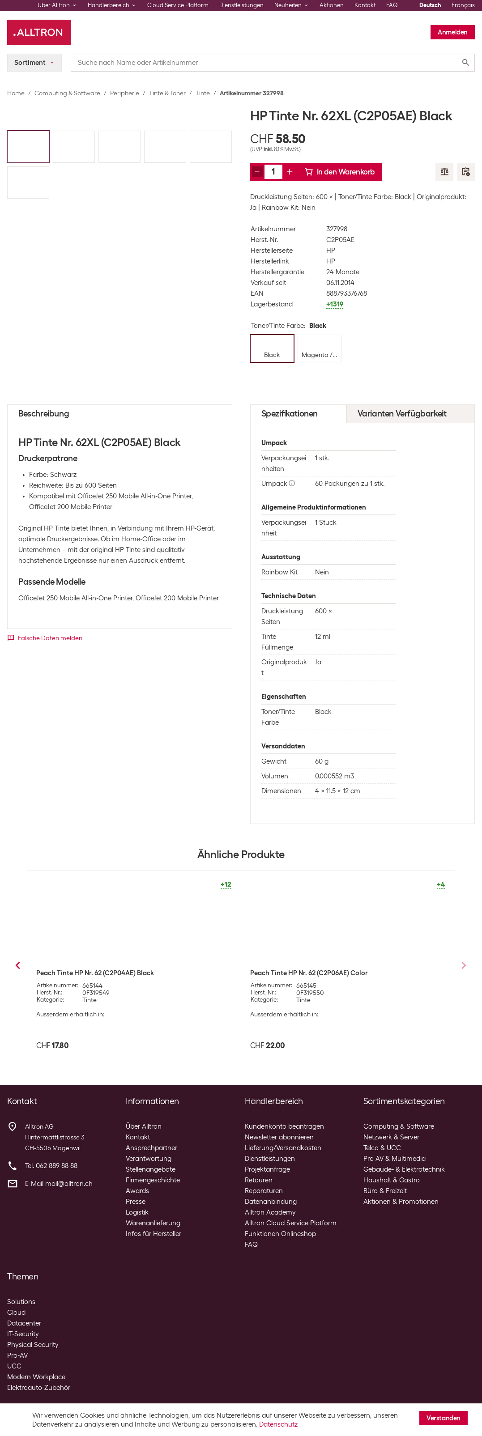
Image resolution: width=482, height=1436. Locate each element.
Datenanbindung (271, 1202)
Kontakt (364, 5)
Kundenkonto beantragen (284, 1126)
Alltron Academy (270, 1212)
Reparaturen (264, 1191)
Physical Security (33, 1345)
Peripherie (124, 93)
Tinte (203, 93)
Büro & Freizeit (385, 1191)
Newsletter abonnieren (279, 1137)
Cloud (16, 1313)
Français (463, 5)
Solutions (21, 1302)
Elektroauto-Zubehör (38, 1388)
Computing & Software (67, 93)
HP (330, 250)
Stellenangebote (150, 1169)
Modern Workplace (36, 1377)
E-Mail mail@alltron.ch (59, 1184)
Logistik (137, 1212)
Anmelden (453, 32)
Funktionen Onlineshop (280, 1234)
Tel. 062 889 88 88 (51, 1166)
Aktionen (332, 5)
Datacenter (24, 1323)
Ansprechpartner (151, 1148)
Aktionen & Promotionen (401, 1202)
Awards (137, 1191)
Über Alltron (144, 1126)
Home (16, 93)
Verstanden (444, 1418)
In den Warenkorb (339, 171)
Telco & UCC (382, 1148)
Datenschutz (278, 1424)
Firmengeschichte (153, 1180)
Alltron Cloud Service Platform (291, 1223)
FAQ (392, 5)
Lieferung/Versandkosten (283, 1148)
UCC (14, 1366)
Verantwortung (148, 1159)
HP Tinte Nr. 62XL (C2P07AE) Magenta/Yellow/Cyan (114, 973)
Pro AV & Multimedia (394, 1159)
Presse (135, 1202)
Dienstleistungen (241, 5)
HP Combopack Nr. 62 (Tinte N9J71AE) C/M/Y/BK (324, 973)
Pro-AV (17, 1355)
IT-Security (23, 1334)
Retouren (259, 1180)
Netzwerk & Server (391, 1137)
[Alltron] (39, 32)
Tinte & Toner (167, 93)
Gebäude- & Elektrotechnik (404, 1169)
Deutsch (430, 5)
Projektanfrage (267, 1169)
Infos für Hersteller (153, 1234)
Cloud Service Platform (178, 5)
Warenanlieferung (153, 1223)
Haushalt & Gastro (391, 1180)
